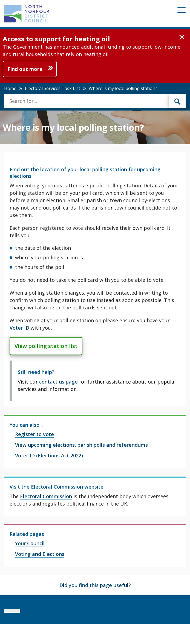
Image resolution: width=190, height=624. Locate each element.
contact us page (58, 381)
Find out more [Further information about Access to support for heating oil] (25, 69)
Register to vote (34, 434)
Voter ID (19, 327)
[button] (182, 37)
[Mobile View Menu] (181, 11)
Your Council (30, 543)
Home (10, 88)
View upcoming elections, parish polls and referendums (81, 445)
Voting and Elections (39, 554)
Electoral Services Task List (52, 88)
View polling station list (46, 346)
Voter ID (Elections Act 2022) (49, 455)
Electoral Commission (46, 496)
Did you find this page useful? (95, 585)
